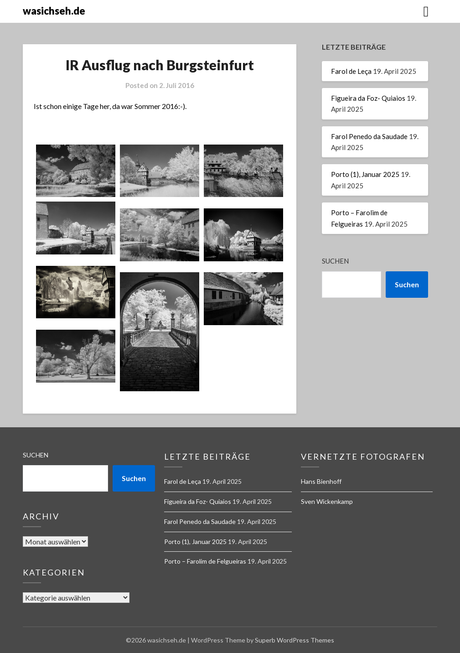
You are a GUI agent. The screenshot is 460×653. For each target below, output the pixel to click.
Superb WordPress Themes (294, 640)
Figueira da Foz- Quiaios (368, 98)
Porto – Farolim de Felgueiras (205, 561)
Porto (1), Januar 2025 (365, 174)
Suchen (335, 261)
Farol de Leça (351, 71)
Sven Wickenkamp (327, 501)
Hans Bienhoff (321, 481)
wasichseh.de (54, 11)
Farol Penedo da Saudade (369, 136)
